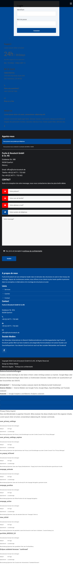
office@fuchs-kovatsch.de (16, 170)
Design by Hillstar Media (10, 364)
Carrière (7, 294)
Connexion (36, 31)
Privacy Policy (5, 411)
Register (6, 38)
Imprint (12, 411)
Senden (9, 258)
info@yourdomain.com (12, 104)
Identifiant (20, 10)
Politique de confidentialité (24, 367)
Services (7, 289)
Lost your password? (16, 38)
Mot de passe (22, 19)
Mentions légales (7, 367)
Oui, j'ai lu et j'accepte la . (24, 251)
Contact (7, 298)
